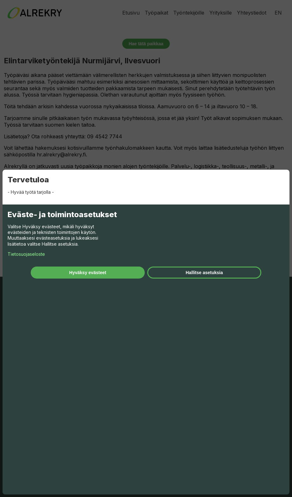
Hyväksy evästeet (87, 272)
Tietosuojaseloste (26, 254)
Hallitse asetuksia (204, 272)
